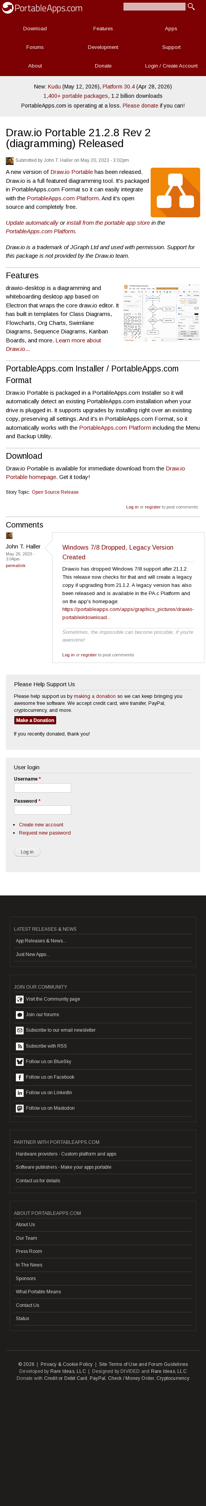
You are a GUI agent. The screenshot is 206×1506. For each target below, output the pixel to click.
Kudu (54, 86)
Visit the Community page (48, 999)
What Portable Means (38, 1291)
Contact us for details (38, 1180)
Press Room (29, 1251)
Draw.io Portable (71, 171)
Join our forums (37, 1015)
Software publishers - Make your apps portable (64, 1167)
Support (171, 47)
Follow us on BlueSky (43, 1062)
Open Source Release (55, 492)
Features (103, 28)
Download (35, 28)
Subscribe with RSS (41, 1046)
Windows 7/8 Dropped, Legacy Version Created (117, 552)
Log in (132, 507)
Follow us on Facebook (45, 1077)
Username (27, 779)
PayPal (97, 1378)
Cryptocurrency (172, 1378)
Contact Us (27, 1305)
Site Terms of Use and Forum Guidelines (143, 1364)
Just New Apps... (33, 954)
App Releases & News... (41, 941)
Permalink (16, 565)
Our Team (26, 1238)
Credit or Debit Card (66, 1378)
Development (103, 47)
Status (22, 1318)
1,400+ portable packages (75, 96)
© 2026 (26, 1364)
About (35, 66)
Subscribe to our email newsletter (56, 1030)
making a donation (95, 696)
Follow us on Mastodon (45, 1108)
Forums (35, 47)
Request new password (45, 833)
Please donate (140, 105)
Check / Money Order (131, 1378)
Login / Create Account (171, 66)
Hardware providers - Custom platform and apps (66, 1154)
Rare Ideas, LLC (68, 1371)
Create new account (41, 825)
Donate (103, 66)
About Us (25, 1224)
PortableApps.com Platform (63, 198)
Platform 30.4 (119, 86)
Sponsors (26, 1278)
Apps (171, 28)
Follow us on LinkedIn (44, 1093)
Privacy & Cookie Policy (67, 1364)
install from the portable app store (108, 222)
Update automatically (32, 222)
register (153, 507)
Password (27, 801)
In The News (29, 1265)
